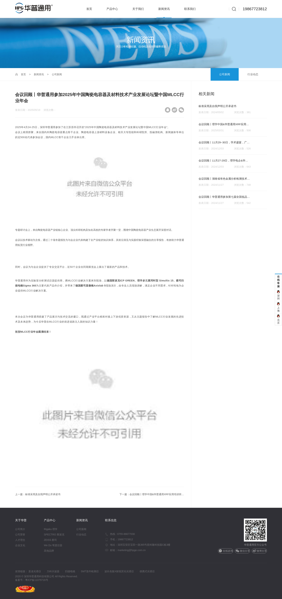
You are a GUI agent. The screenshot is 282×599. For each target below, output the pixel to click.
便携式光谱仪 (147, 571)
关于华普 (21, 520)
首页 (89, 8)
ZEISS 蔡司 (50, 539)
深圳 (278, 297)
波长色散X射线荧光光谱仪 (119, 571)
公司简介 (20, 529)
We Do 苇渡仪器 (53, 545)
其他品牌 (49, 550)
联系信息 (111, 520)
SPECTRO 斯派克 (54, 534)
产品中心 (112, 8)
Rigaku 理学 (50, 529)
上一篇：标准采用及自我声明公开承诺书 (37, 494)
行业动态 (252, 74)
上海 (278, 309)
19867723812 (255, 9)
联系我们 (190, 8)
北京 (278, 321)
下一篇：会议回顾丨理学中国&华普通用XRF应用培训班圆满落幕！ (151, 495)
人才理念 (20, 539)
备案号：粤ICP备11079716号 (31, 580)
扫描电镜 (70, 571)
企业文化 (20, 545)
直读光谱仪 (34, 571)
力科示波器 (53, 571)
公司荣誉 (20, 534)
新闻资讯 (164, 8)
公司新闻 (224, 74)
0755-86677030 (126, 534)
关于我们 (138, 8)
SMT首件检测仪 (90, 571)
